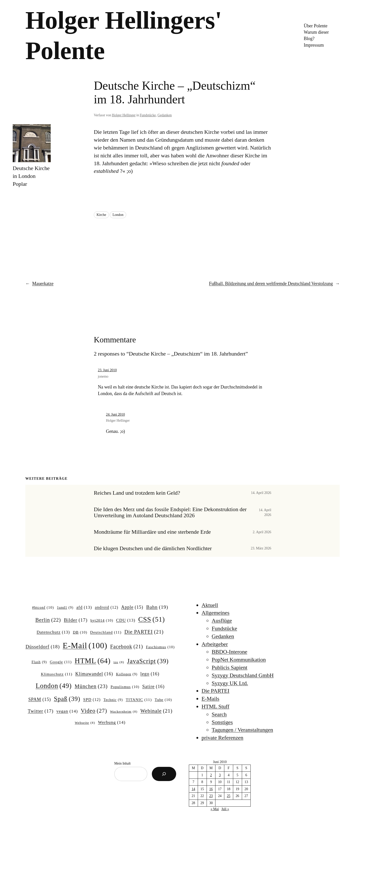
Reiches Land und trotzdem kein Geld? (137, 493)
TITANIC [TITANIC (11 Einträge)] (139, 700)
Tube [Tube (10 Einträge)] (163, 700)
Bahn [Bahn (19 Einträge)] (157, 607)
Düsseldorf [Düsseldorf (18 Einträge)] (43, 647)
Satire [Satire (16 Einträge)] (153, 686)
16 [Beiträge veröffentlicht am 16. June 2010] (211, 789)
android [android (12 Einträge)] (106, 607)
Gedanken (165, 115)
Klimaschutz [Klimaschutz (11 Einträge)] (56, 674)
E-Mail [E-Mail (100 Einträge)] (85, 645)
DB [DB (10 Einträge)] (80, 632)
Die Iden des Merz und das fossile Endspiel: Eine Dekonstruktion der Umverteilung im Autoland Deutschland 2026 (170, 512)
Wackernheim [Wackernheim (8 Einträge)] (123, 711)
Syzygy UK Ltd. (230, 683)
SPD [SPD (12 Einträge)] (92, 700)
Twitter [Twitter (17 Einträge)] (40, 711)
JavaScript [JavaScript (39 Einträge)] (148, 661)
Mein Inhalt (122, 763)
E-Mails (210, 698)
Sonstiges (222, 722)
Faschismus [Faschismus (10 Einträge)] (160, 647)
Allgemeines (215, 612)
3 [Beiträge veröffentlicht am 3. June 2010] (220, 775)
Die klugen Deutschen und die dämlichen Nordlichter (153, 548)
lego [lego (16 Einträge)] (149, 674)
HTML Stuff (215, 706)
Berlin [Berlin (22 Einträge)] (48, 620)
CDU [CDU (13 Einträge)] (125, 620)
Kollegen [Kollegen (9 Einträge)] (127, 674)
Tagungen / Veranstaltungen (242, 730)
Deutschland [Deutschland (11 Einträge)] (106, 632)
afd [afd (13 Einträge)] (84, 607)
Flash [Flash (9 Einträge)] (39, 661)
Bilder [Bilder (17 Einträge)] (75, 620)
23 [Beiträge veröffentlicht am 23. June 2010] (211, 796)
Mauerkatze (42, 283)
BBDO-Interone (229, 652)
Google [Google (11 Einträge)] (61, 662)
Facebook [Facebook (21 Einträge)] (126, 646)
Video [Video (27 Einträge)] (94, 710)
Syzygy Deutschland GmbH (243, 675)
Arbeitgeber (215, 644)
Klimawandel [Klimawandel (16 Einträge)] (94, 674)
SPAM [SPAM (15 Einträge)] (39, 699)
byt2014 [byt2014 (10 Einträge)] (101, 620)
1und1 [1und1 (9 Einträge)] (65, 607)
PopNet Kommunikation (239, 659)
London (118, 215)
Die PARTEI (215, 691)
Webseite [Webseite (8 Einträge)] (85, 722)
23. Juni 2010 (107, 370)
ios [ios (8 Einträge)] (119, 662)
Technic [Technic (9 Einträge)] (113, 699)
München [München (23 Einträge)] (91, 686)
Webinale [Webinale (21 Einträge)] (156, 711)
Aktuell (210, 605)
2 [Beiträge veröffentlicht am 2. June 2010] (211, 775)
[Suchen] (164, 774)
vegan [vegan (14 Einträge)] (67, 711)
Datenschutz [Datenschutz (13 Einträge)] (53, 632)
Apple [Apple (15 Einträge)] (132, 607)
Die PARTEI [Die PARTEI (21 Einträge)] (144, 632)
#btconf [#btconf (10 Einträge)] (43, 608)
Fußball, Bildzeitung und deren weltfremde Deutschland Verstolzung (271, 283)
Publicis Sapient (229, 667)
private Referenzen (222, 737)
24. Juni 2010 (115, 414)
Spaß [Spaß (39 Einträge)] (67, 699)
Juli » (225, 809)
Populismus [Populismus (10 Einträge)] (125, 687)
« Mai (215, 809)
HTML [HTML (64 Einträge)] (93, 661)
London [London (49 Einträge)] (54, 686)
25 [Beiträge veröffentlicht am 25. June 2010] (228, 796)
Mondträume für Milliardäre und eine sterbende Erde (152, 532)
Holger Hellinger (124, 115)
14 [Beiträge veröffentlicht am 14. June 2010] (193, 789)
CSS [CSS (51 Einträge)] (151, 619)
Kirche (101, 215)
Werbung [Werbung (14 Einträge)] (111, 722)
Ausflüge (222, 620)
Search (219, 714)
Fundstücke (148, 115)
